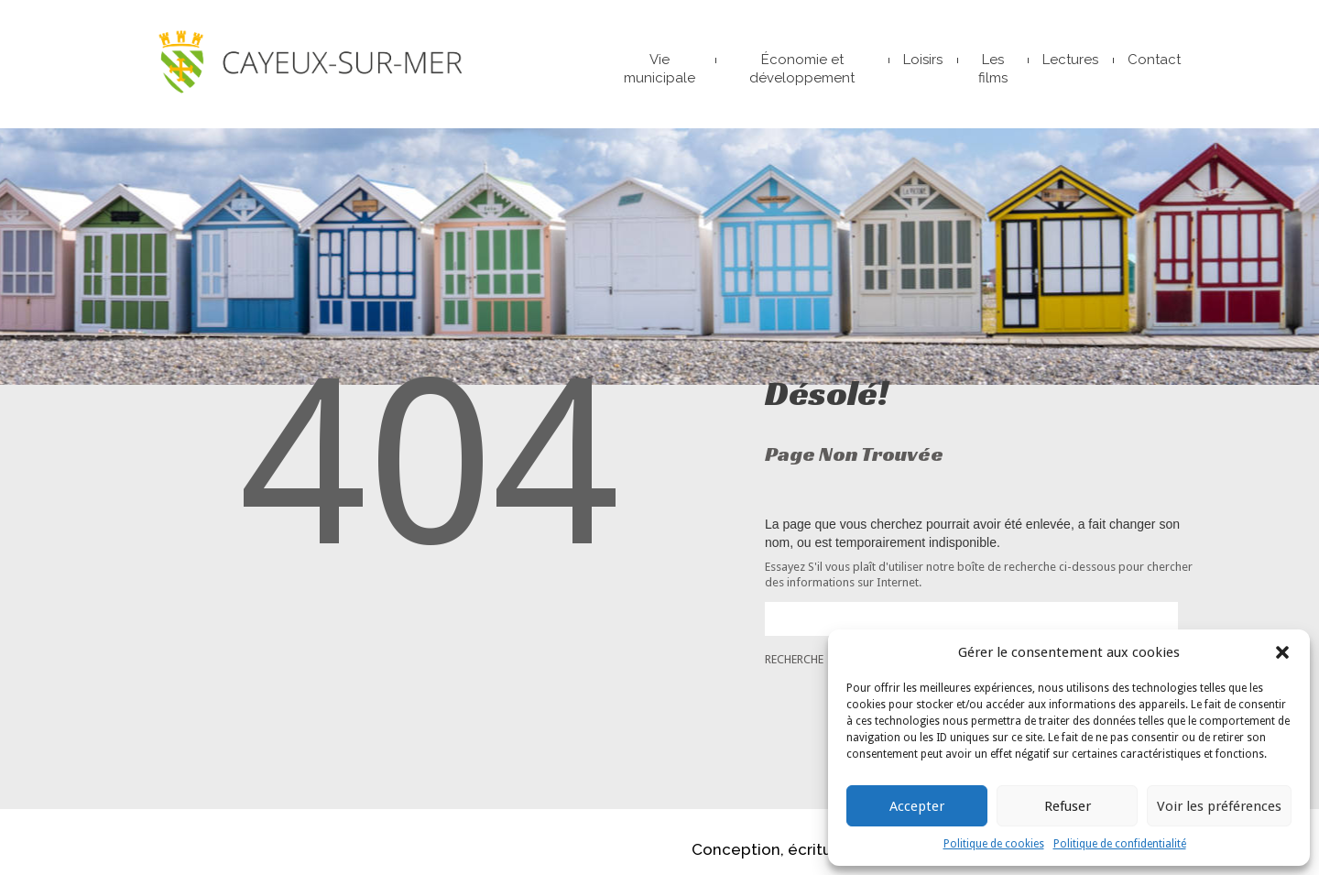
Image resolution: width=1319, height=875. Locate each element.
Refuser (1067, 806)
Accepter (916, 806)
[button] (1282, 652)
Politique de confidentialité (1119, 843)
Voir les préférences (1219, 806)
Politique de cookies (993, 843)
